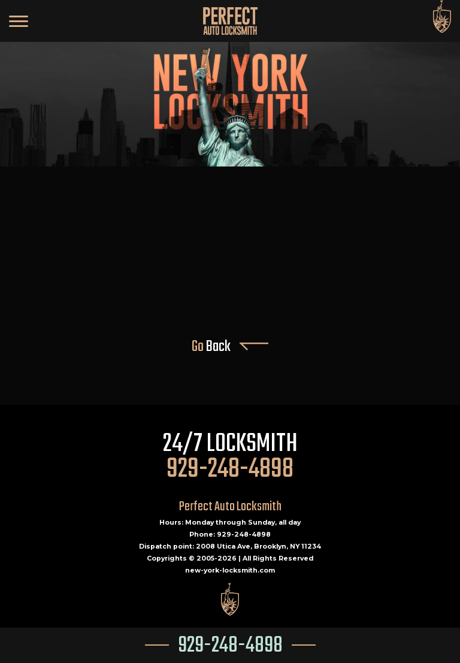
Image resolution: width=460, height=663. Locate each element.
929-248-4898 (230, 646)
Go (230, 347)
